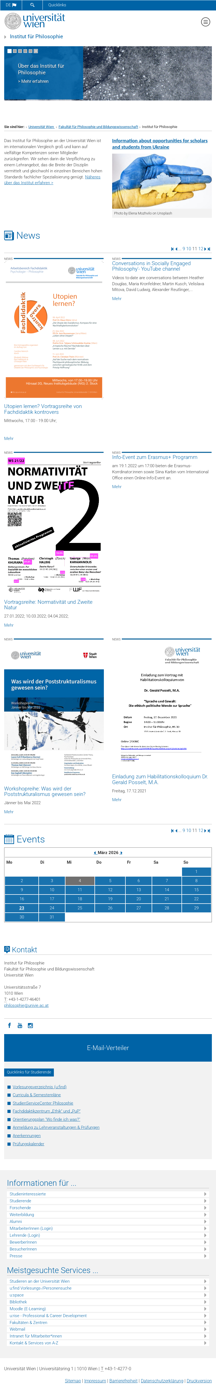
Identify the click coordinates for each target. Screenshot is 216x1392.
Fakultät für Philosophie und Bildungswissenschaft (98, 127)
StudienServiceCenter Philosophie (43, 1103)
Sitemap (73, 1380)
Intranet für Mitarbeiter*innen (36, 1336)
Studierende (20, 1200)
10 (188, 248)
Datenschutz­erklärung (162, 1380)
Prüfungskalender (28, 1143)
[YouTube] (20, 1025)
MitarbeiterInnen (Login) (31, 1228)
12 (200, 248)
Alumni (16, 1221)
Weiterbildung (22, 1214)
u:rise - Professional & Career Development (48, 1315)
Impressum (95, 1380)
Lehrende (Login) (25, 1235)
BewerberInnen (23, 1242)
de (11, 4)
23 (21, 908)
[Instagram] (30, 1025)
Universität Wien (41, 127)
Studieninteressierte (28, 1194)
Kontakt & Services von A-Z (34, 1343)
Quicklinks (57, 4)
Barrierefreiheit (123, 1380)
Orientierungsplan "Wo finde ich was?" (46, 1119)
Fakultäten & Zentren (28, 1322)
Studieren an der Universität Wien (40, 1281)
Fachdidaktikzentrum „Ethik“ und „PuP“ (46, 1111)
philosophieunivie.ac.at (26, 1005)
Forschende (20, 1207)
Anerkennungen (27, 1135)
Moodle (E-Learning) (28, 1308)
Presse (16, 1256)
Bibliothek (18, 1301)
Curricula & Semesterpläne (37, 1094)
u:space (17, 1295)
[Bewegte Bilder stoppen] (36, 51)
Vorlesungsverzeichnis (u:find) (40, 1086)
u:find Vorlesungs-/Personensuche (41, 1288)
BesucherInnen (23, 1249)
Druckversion (199, 1380)
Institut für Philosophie (36, 37)
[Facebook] (9, 1025)
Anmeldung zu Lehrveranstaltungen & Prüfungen (56, 1127)
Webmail (17, 1329)
